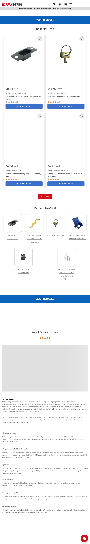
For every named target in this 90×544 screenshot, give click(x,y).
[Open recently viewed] (53, 4)
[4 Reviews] (12, 179)
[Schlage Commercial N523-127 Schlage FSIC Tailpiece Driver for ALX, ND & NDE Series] (66, 131)
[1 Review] (54, 102)
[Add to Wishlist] (40, 38)
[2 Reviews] (12, 102)
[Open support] (84, 538)
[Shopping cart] (65, 4)
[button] (3, 4)
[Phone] (70, 4)
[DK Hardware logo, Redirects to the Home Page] (14, 4)
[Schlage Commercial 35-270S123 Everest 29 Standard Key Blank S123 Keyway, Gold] (24, 131)
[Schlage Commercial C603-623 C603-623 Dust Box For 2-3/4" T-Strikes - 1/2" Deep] (24, 54)
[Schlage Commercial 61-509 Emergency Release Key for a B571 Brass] (66, 54)
